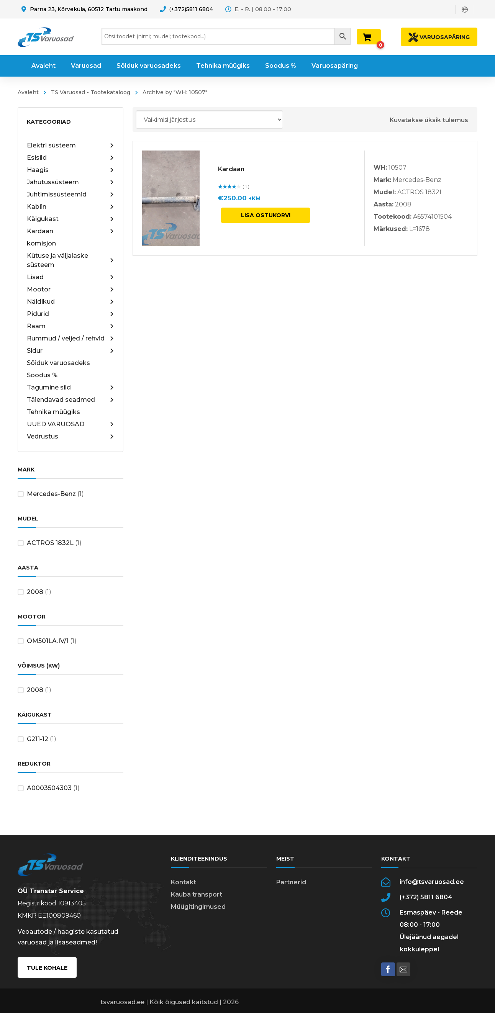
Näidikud (70, 302)
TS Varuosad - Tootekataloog (90, 92)
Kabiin (70, 207)
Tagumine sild (70, 387)
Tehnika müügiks (53, 412)
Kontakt (183, 882)
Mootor (70, 289)
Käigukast (70, 219)
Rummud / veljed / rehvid (70, 338)
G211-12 (37, 739)
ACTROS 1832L (50, 543)
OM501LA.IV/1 (48, 641)
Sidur (70, 351)
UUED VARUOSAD (70, 424)
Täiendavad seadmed (70, 400)
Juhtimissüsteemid (70, 194)
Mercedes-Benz (51, 493)
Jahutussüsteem (70, 182)
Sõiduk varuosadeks (58, 363)
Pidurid (70, 314)
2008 (35, 592)
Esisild (70, 158)
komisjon (41, 243)
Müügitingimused (198, 906)
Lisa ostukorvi (265, 215)
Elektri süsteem (70, 145)
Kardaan (70, 231)
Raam (70, 326)
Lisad (70, 277)
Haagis (70, 170)
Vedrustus (70, 436)
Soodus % (42, 375)
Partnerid (291, 882)
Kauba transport (196, 894)
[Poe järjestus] (209, 119)
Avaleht (28, 92)
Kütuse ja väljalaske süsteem (70, 260)
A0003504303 (49, 788)
